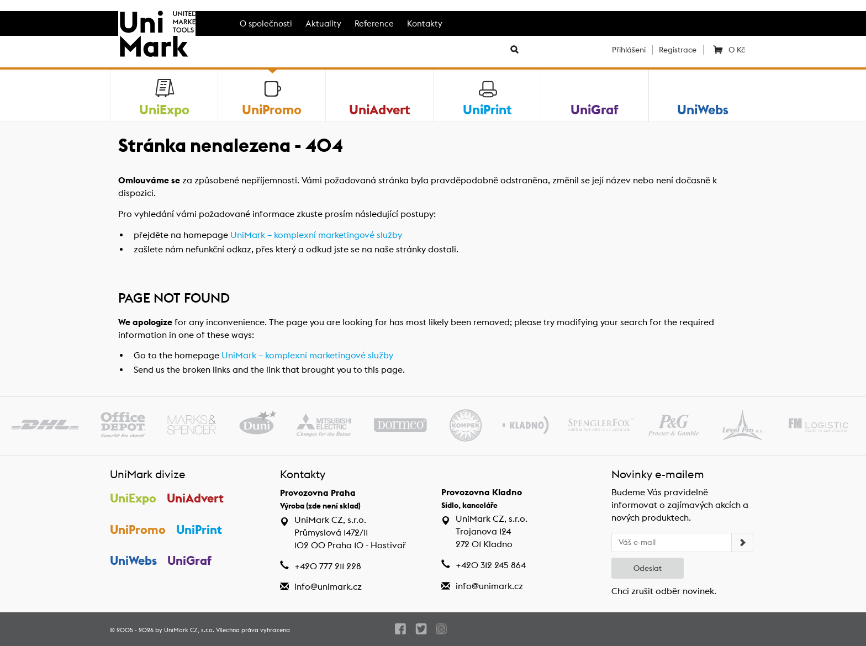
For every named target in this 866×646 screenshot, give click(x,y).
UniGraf (189, 560)
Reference (374, 23)
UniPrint (199, 529)
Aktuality (323, 23)
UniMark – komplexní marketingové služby (316, 235)
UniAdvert (195, 498)
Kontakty (424, 23)
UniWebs (133, 560)
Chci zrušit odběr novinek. (663, 591)
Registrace (677, 49)
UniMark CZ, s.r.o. (189, 630)
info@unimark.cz (328, 586)
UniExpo (133, 498)
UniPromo (138, 529)
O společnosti (266, 23)
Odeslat (647, 568)
